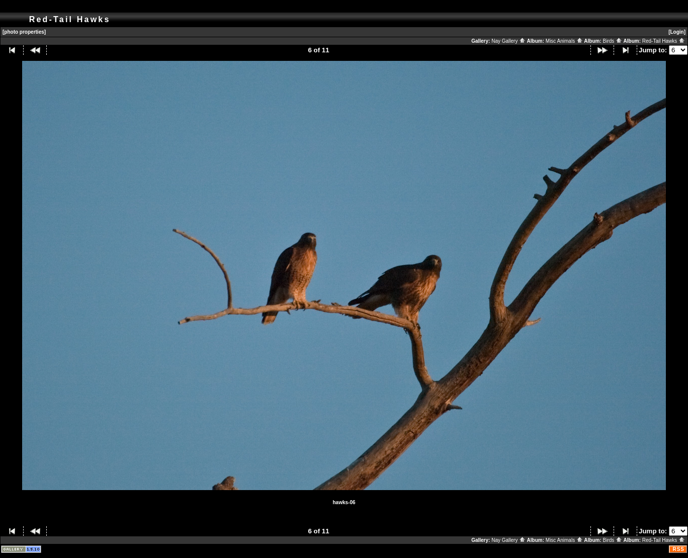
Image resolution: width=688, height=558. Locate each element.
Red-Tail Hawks (663, 41)
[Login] (676, 32)
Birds (613, 41)
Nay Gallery (508, 41)
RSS (678, 549)
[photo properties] (24, 32)
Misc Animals (564, 41)
